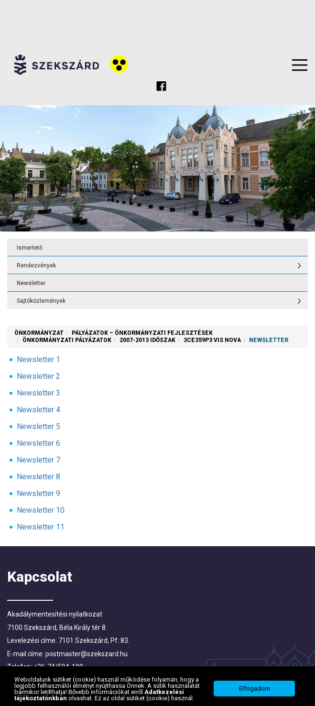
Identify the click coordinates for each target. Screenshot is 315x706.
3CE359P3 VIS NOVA (212, 340)
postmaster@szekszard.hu (86, 654)
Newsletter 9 (38, 493)
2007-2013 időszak (147, 340)
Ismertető (30, 247)
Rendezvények (36, 265)
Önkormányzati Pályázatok (66, 340)
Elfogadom (254, 688)
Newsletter (31, 283)
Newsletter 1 (38, 359)
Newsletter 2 (38, 376)
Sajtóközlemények (41, 301)
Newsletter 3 (38, 392)
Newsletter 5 (38, 426)
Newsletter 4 (38, 409)
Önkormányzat (39, 333)
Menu (300, 65)
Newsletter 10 (41, 510)
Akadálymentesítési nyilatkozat (54, 614)
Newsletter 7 (38, 459)
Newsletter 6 (38, 443)
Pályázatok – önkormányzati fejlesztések (142, 333)
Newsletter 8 (38, 476)
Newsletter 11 (41, 526)
